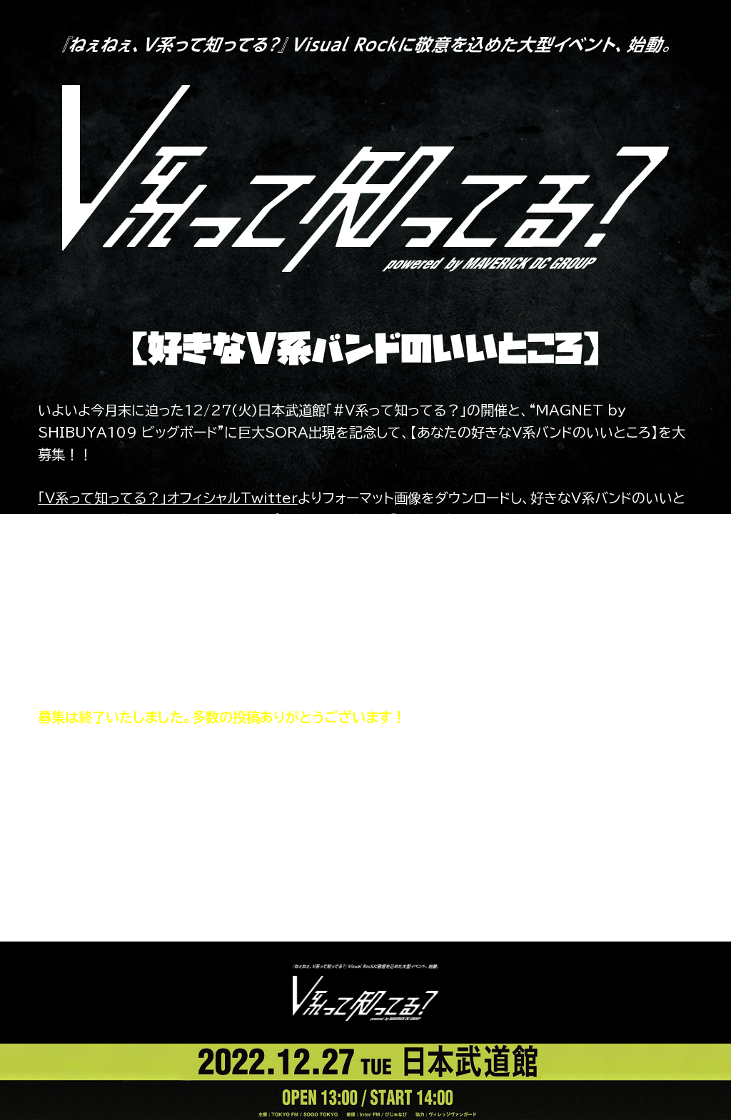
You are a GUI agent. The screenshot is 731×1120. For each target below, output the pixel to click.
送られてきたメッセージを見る (365, 856)
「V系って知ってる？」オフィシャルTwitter (168, 498)
